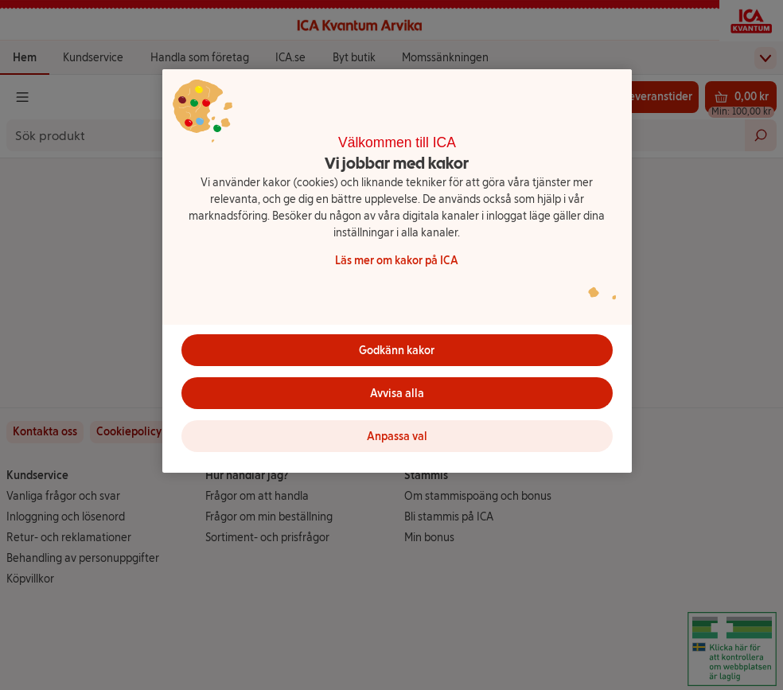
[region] (397, 271)
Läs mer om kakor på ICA (396, 260)
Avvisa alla (397, 393)
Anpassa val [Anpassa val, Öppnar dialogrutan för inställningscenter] (397, 436)
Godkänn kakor (396, 350)
